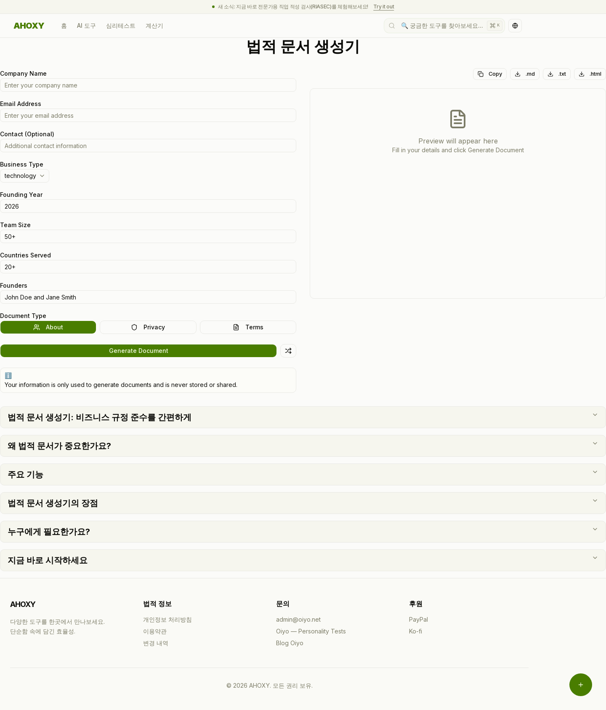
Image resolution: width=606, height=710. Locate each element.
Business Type (21, 164)
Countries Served (25, 255)
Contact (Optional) (27, 134)
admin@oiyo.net (298, 619)
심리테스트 (121, 25)
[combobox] (24, 176)
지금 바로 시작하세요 (303, 559)
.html (590, 74)
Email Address (20, 103)
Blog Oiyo (289, 642)
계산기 (154, 25)
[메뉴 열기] (581, 685)
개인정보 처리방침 (167, 619)
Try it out (383, 6)
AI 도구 (86, 25)
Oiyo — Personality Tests (311, 631)
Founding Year (21, 194)
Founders (13, 285)
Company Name (23, 73)
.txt (557, 74)
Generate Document (138, 350)
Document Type (23, 315)
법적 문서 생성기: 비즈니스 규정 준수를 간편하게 (303, 416)
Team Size (15, 224)
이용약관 (155, 631)
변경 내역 (155, 642)
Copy (490, 74)
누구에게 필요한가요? (303, 531)
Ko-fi (415, 631)
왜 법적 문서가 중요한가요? (303, 445)
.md (525, 74)
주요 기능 (303, 474)
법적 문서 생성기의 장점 (303, 502)
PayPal (418, 619)
